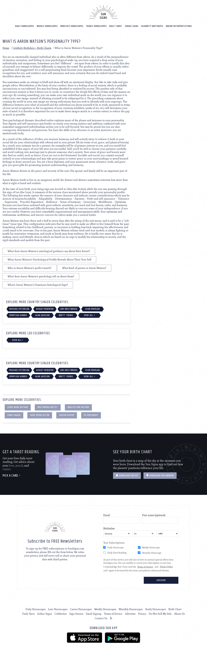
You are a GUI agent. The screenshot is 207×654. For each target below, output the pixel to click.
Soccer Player (66, 415)
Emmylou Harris (18, 315)
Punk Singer (14, 415)
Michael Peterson (19, 309)
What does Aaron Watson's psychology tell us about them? (41, 276)
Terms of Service (113, 613)
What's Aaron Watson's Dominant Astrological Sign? (38, 284)
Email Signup (93, 613)
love (11, 465)
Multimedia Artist (48, 407)
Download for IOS (127, 476)
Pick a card (12, 475)
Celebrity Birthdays (152, 26)
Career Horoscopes (81, 609)
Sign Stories (76, 613)
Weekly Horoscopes (47, 26)
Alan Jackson (42, 315)
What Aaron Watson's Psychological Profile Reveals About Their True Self (49, 259)
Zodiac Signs (131, 26)
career (7, 469)
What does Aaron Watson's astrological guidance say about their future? (49, 251)
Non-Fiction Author (78, 407)
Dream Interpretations (179, 26)
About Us (179, 613)
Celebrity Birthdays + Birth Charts (32, 48)
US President (91, 415)
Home (6, 48)
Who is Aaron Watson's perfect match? (29, 268)
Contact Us (101, 618)
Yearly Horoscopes (96, 26)
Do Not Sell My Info (160, 613)
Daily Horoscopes (24, 26)
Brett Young (66, 315)
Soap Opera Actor (39, 415)
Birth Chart (175, 609)
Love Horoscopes (57, 609)
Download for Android (160, 476)
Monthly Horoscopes (71, 26)
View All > (89, 315)
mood (19, 465)
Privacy (142, 613)
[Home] (103, 12)
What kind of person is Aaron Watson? (84, 268)
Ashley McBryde (45, 309)
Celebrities (60, 613)
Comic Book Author (17, 407)
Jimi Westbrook (68, 309)
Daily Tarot (115, 26)
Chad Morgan (92, 309)
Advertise (130, 613)
